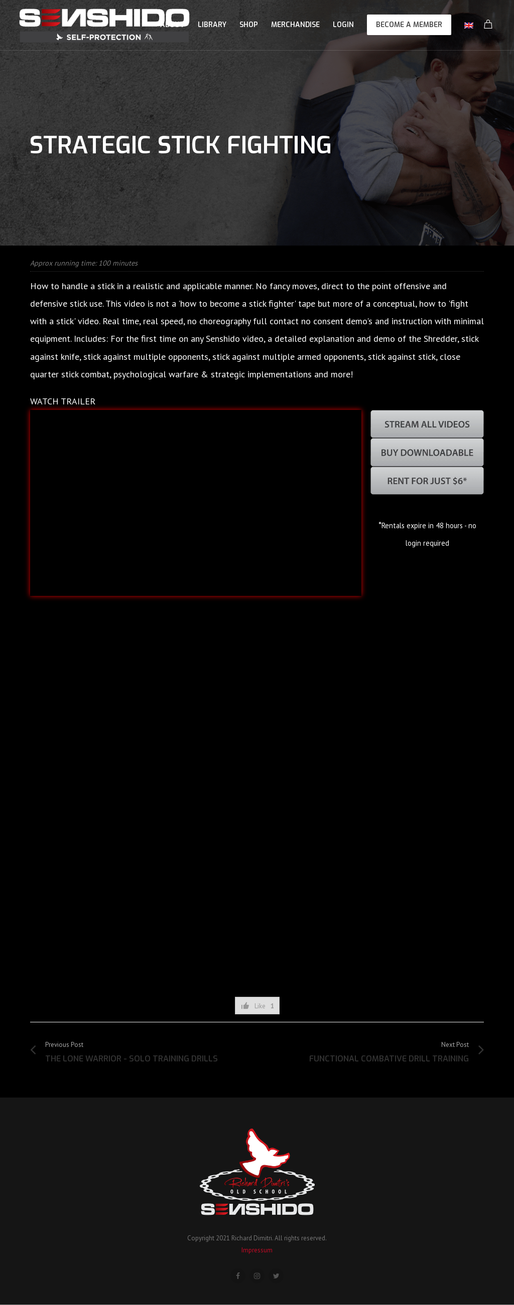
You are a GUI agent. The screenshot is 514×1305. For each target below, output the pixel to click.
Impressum (257, 1250)
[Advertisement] (257, 957)
